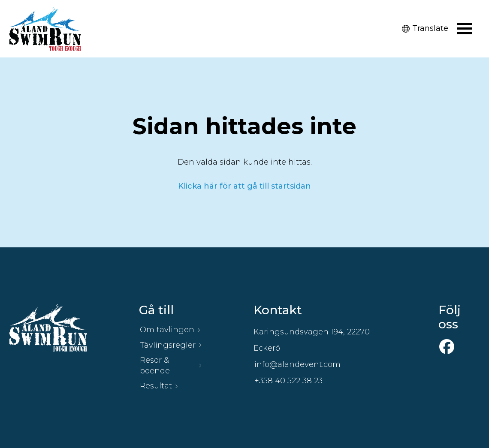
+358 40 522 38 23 (288, 380)
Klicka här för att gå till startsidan (244, 186)
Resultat (156, 386)
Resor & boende (155, 365)
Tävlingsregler (168, 345)
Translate (425, 28)
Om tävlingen (167, 329)
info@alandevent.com (297, 364)
